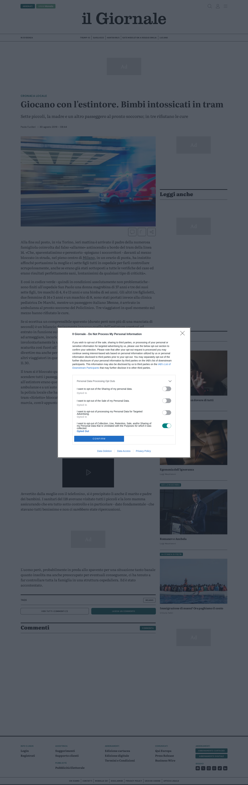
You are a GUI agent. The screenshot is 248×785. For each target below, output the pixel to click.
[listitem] (124, 381)
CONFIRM (99, 438)
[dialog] (124, 393)
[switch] (166, 388)
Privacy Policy (143, 451)
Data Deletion (104, 451)
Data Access (124, 451)
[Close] (183, 334)
